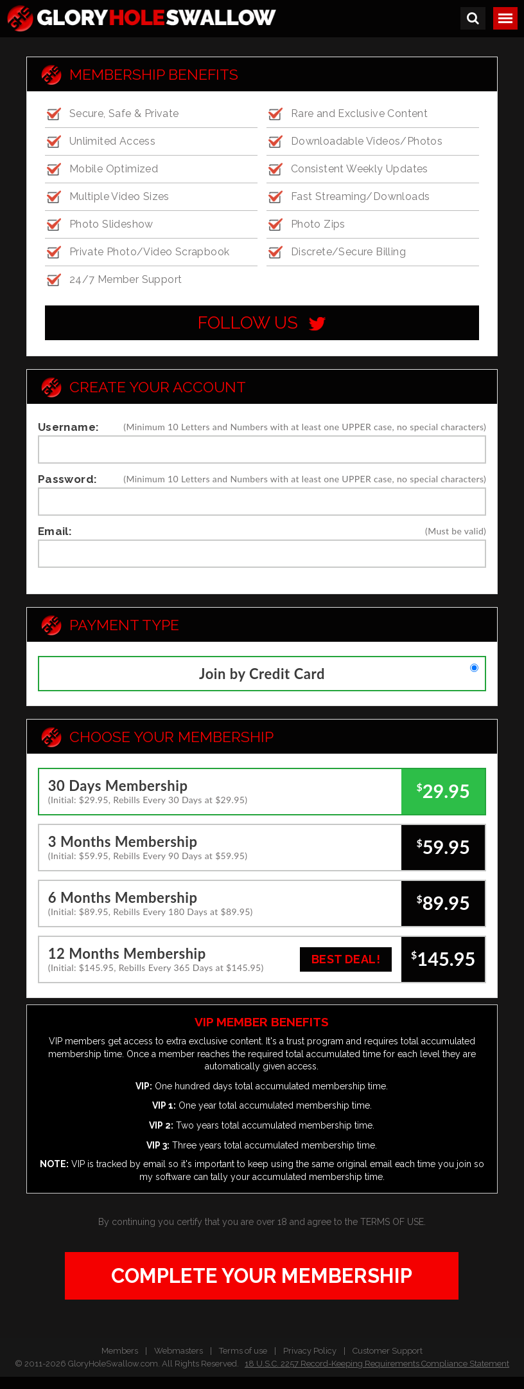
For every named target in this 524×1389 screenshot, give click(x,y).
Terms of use (243, 1351)
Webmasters (178, 1351)
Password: (68, 479)
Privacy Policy (309, 1351)
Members (119, 1351)
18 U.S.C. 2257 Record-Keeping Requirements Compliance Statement (377, 1363)
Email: (55, 531)
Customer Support (388, 1351)
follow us (262, 322)
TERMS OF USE (392, 1222)
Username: (69, 427)
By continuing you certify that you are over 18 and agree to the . (262, 1222)
